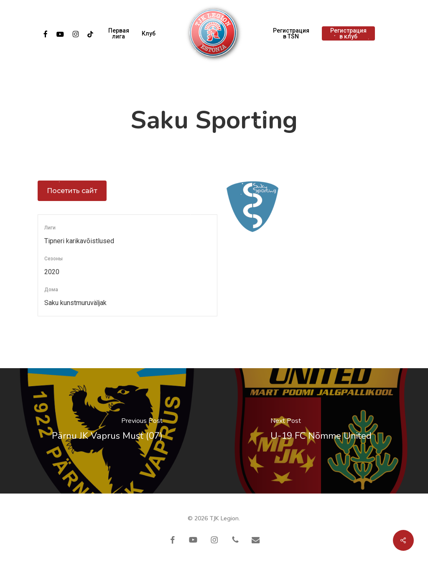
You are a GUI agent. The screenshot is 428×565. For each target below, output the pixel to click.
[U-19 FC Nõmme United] (321, 431)
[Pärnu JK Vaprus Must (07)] (107, 431)
